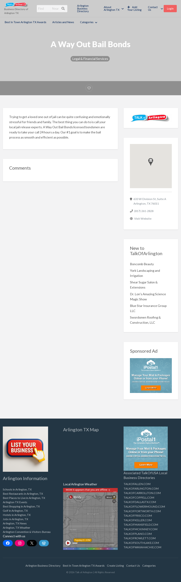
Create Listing (115, 565)
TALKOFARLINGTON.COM (141, 488)
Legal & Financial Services (90, 59)
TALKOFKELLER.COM (138, 520)
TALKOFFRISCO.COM (138, 515)
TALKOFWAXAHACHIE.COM (142, 547)
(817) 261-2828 (143, 211)
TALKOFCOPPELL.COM (139, 497)
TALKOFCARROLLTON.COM (142, 493)
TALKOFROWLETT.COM (140, 538)
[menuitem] (87, 8)
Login (170, 8)
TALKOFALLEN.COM (137, 484)
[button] (151, 162)
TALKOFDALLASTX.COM (140, 502)
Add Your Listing (134, 8)
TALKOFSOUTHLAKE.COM (141, 542)
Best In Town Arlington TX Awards (25, 22)
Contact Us (153, 8)
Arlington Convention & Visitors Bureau (27, 531)
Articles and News (63, 22)
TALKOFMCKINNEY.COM (140, 529)
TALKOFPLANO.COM (138, 533)
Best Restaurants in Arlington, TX (23, 493)
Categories (87, 22)
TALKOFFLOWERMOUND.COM (144, 506)
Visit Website (142, 218)
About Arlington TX (111, 8)
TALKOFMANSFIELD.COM (141, 524)
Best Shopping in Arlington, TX (21, 506)
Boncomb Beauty (142, 264)
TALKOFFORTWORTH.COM (142, 511)
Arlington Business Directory (83, 8)
